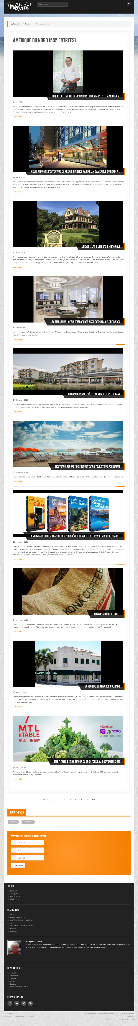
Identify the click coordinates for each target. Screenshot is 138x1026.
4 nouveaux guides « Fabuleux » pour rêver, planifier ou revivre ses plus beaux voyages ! (75, 536)
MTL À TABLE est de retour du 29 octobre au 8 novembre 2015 (87, 761)
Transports (14, 893)
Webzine (13, 981)
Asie (12, 923)
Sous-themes (17, 812)
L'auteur (13, 984)
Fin (93, 799)
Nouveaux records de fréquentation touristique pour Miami (87, 466)
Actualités (14, 975)
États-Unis (28, 821)
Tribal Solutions (127, 1019)
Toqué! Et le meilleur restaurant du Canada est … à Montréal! (86, 96)
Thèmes (27, 24)
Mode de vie (15, 899)
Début (45, 799)
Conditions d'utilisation (19, 987)
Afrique (13, 914)
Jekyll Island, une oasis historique (101, 246)
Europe (13, 928)
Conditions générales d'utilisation (20, 1016)
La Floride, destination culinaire (102, 686)
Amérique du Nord (17, 917)
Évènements (15, 896)
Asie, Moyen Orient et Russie (21, 925)
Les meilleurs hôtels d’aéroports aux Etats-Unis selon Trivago (85, 322)
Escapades (14, 891)
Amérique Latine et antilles (21, 920)
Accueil (16, 24)
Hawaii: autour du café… (107, 614)
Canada (13, 821)
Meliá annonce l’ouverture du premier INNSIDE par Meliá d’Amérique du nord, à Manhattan (75, 171)
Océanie (13, 931)
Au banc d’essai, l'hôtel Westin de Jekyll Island (94, 394)
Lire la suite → (19, 116)
